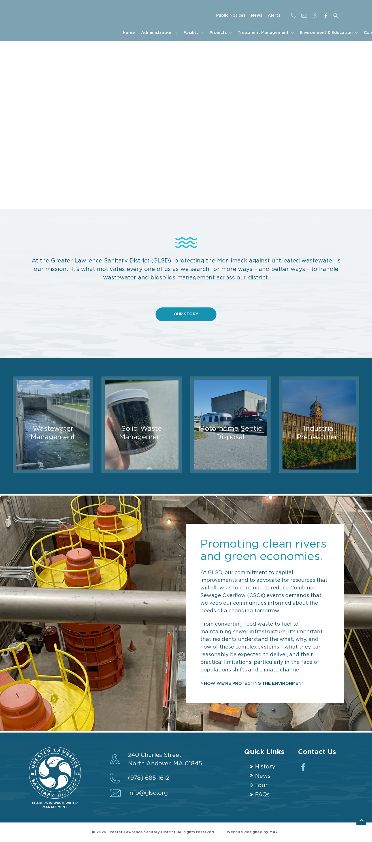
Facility (191, 33)
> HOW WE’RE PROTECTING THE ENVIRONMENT (253, 683)
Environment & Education (326, 33)
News (256, 16)
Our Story (186, 314)
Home (129, 33)
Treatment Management (263, 33)
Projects (218, 33)
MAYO (274, 832)
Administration (157, 33)
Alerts (274, 16)
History (265, 767)
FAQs (262, 795)
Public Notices (230, 16)
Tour (261, 785)
